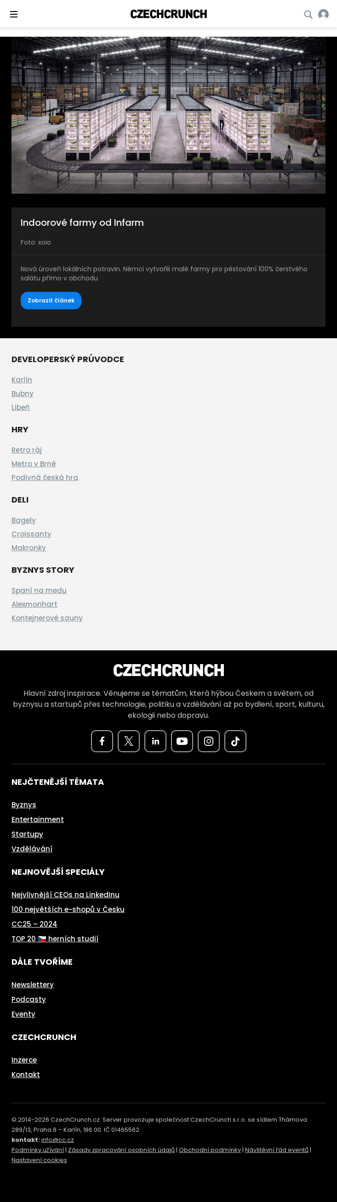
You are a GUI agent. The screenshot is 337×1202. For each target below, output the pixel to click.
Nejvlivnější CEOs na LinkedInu (65, 895)
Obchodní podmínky (210, 1150)
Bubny (22, 393)
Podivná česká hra (44, 477)
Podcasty (28, 999)
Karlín (21, 380)
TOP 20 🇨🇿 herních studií (54, 939)
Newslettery (32, 985)
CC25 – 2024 (34, 924)
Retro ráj (26, 450)
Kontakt (25, 1074)
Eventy (23, 1014)
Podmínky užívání (37, 1150)
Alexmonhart (34, 604)
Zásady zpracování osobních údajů (121, 1150)
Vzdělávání (31, 849)
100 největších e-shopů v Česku (68, 909)
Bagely (23, 520)
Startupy (27, 834)
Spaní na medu (39, 590)
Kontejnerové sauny (47, 618)
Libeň (20, 407)
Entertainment (37, 819)
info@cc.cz (57, 1139)
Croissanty (31, 534)
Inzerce (24, 1060)
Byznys (23, 805)
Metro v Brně (33, 464)
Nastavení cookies (39, 1160)
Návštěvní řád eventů (276, 1150)
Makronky (28, 548)
